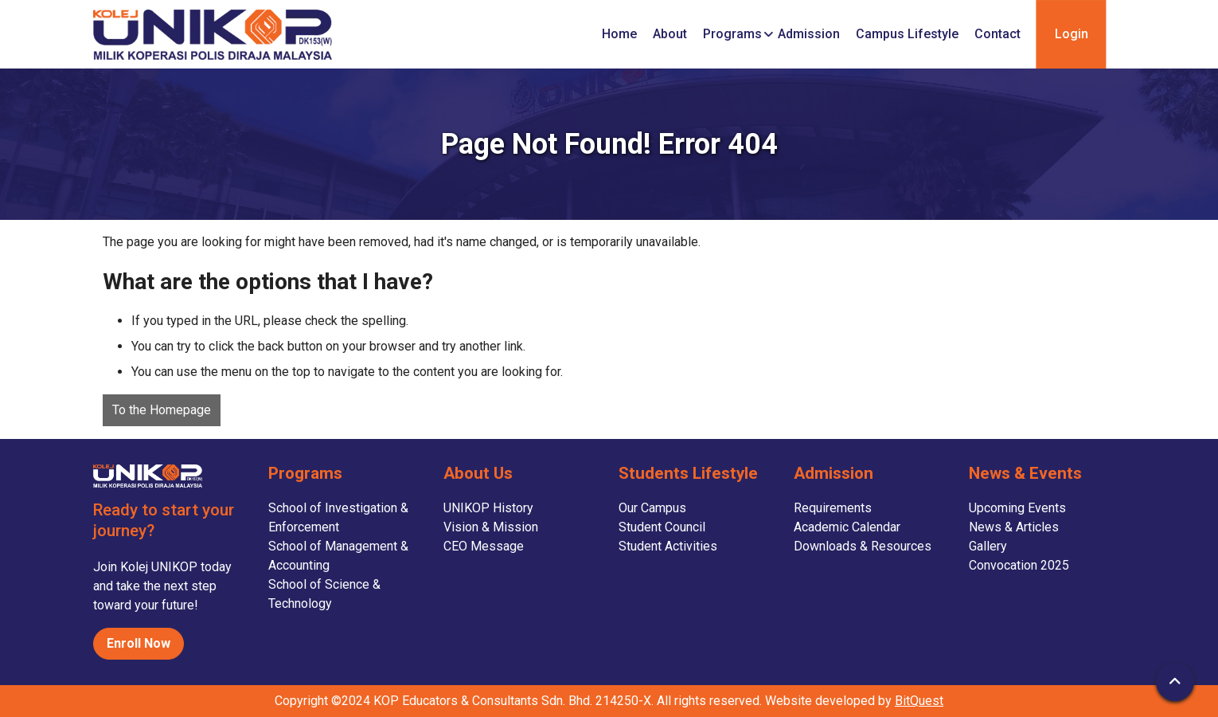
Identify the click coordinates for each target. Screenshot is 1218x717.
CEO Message (483, 546)
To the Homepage (161, 409)
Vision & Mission (490, 527)
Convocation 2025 (1019, 565)
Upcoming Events (1017, 507)
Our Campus (652, 507)
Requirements (833, 507)
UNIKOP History (488, 507)
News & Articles (1014, 527)
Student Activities (668, 546)
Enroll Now (138, 643)
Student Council (662, 527)
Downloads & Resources (862, 546)
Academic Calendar (847, 527)
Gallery (988, 546)
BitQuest (919, 700)
